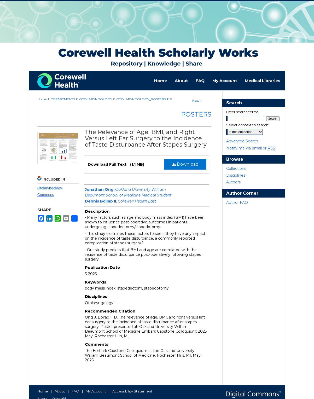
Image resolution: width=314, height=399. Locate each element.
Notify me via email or (250, 148)
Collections (236, 168)
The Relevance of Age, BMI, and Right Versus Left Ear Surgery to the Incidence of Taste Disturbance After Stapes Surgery (146, 138)
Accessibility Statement (132, 391)
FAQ (75, 391)
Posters (196, 114)
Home (41, 99)
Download (185, 164)
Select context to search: (247, 125)
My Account (96, 391)
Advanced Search (242, 141)
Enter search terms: (242, 112)
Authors (233, 182)
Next (195, 100)
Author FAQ (237, 202)
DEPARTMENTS (63, 99)
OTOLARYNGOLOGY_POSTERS (141, 99)
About (60, 391)
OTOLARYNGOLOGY (95, 99)
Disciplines (235, 175)
